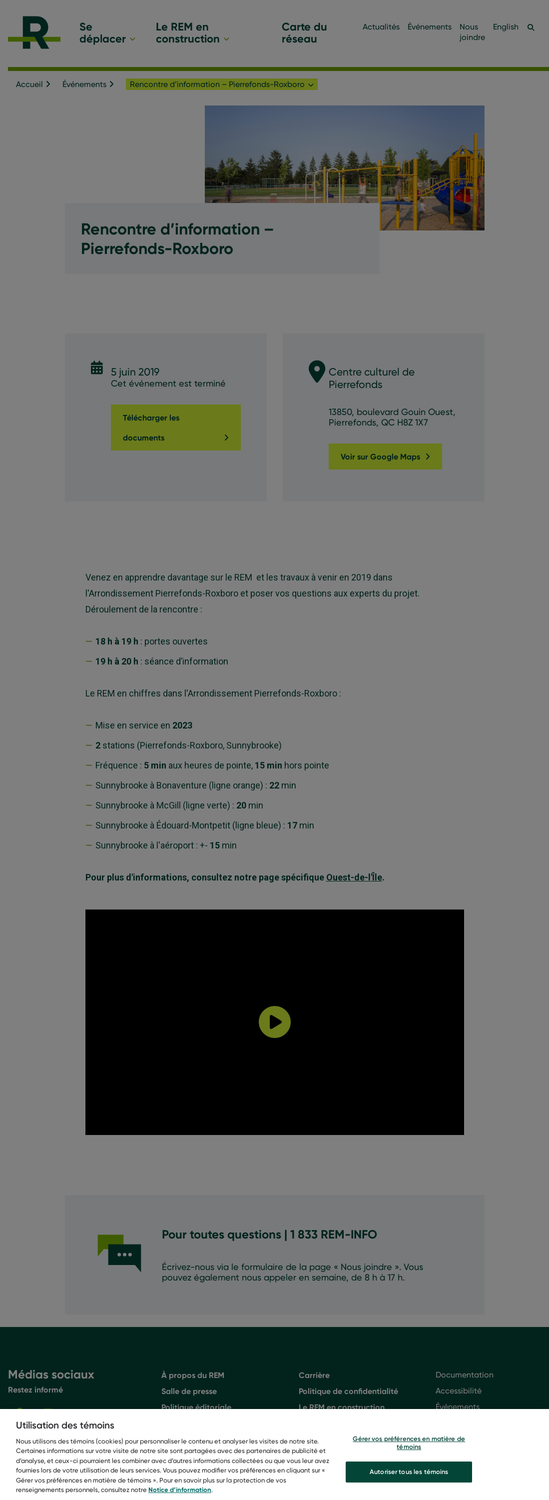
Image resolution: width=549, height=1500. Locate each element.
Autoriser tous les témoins (409, 1472)
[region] (274, 1454)
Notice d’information (179, 1490)
